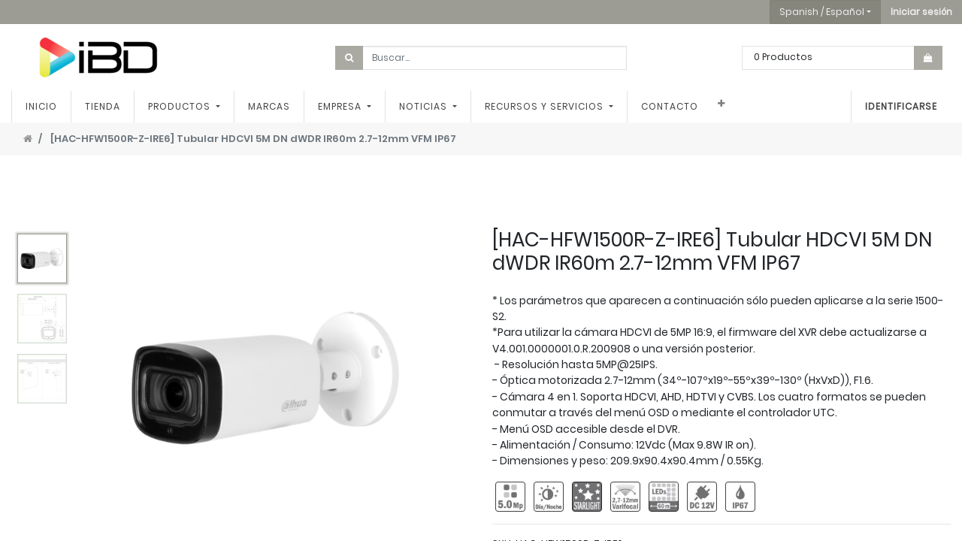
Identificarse (901, 106)
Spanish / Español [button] (821, 11)
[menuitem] (41, 106)
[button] (921, 12)
